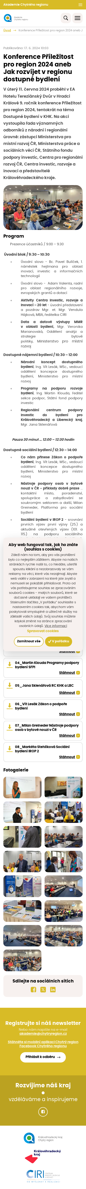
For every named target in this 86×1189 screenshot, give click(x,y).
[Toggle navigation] (77, 18)
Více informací (56, 625)
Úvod (7, 30)
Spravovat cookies (43, 631)
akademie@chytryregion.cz (43, 1033)
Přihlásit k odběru (40, 1057)
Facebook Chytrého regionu (43, 1046)
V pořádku (58, 641)
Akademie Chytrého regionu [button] (25, 4)
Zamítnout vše (29, 641)
